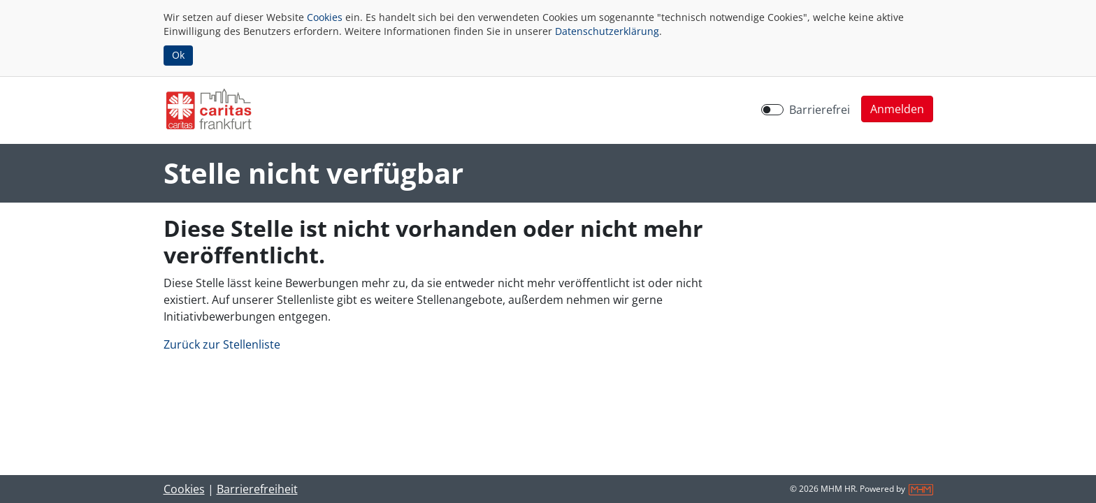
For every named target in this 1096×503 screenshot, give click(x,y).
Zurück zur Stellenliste (222, 344)
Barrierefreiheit (257, 489)
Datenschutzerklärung (607, 31)
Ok (178, 54)
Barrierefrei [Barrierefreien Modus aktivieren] (819, 109)
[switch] (772, 109)
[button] (897, 109)
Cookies (324, 17)
